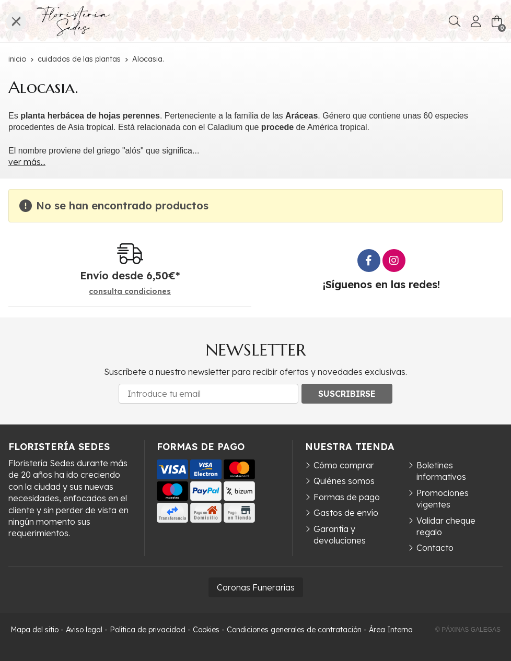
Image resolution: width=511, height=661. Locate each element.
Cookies (206, 629)
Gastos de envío (345, 512)
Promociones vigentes (442, 499)
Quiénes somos (344, 481)
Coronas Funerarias (256, 587)
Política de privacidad (147, 629)
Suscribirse (347, 393)
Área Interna (391, 629)
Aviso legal (84, 629)
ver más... (26, 162)
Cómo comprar (343, 465)
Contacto (435, 547)
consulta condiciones (130, 291)
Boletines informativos (441, 471)
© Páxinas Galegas (468, 629)
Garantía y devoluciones (339, 535)
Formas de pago (346, 497)
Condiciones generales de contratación (294, 629)
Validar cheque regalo (445, 526)
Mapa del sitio (34, 629)
